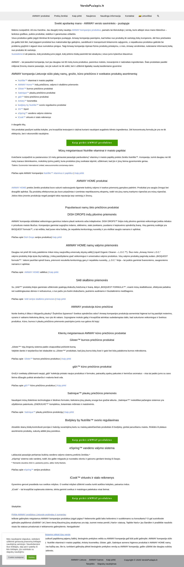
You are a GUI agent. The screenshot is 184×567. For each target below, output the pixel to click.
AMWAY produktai (41, 16)
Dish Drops (28, 236)
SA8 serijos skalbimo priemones (39, 297)
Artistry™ (22, 100)
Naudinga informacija (110, 16)
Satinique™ (23, 92)
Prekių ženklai (61, 16)
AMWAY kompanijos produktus (86, 30)
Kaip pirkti (77, 16)
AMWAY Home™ (26, 84)
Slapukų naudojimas (107, 562)
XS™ (20, 108)
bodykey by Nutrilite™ (28, 104)
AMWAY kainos (97, 558)
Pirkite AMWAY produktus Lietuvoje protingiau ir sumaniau (39, 513)
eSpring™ (23, 112)
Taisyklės (91, 562)
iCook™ (22, 116)
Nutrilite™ (22, 80)
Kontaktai (129, 16)
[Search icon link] (157, 16)
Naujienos (91, 16)
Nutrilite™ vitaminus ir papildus (58, 172)
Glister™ (22, 88)
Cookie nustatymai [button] (16, 557)
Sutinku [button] (31, 557)
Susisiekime (17, 54)
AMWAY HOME (19, 186)
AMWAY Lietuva (79, 558)
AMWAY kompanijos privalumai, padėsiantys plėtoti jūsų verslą (41, 532)
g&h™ (21, 96)
